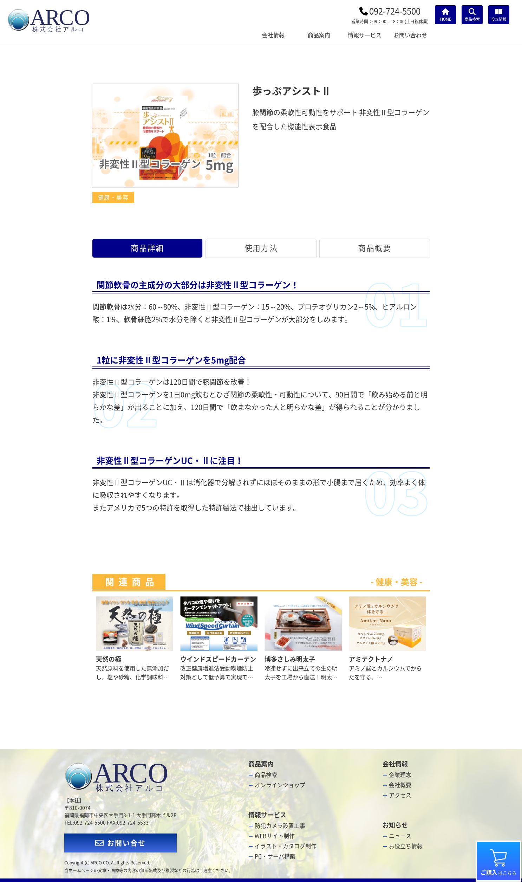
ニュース (400, 836)
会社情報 (395, 764)
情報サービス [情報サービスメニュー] (364, 35)
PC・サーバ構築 (275, 856)
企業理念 (400, 775)
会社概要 (400, 785)
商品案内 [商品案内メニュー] (319, 35)
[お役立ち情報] (498, 15)
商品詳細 (147, 248)
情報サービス (267, 815)
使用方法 (261, 248)
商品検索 (266, 775)
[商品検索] (472, 15)
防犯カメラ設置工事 (280, 826)
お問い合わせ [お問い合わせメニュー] (410, 35)
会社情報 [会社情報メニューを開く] (273, 35)
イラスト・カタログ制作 (286, 846)
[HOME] (445, 15)
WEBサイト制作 (275, 836)
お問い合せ (120, 843)
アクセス (400, 795)
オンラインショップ (280, 785)
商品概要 (374, 248)
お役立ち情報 (406, 846)
